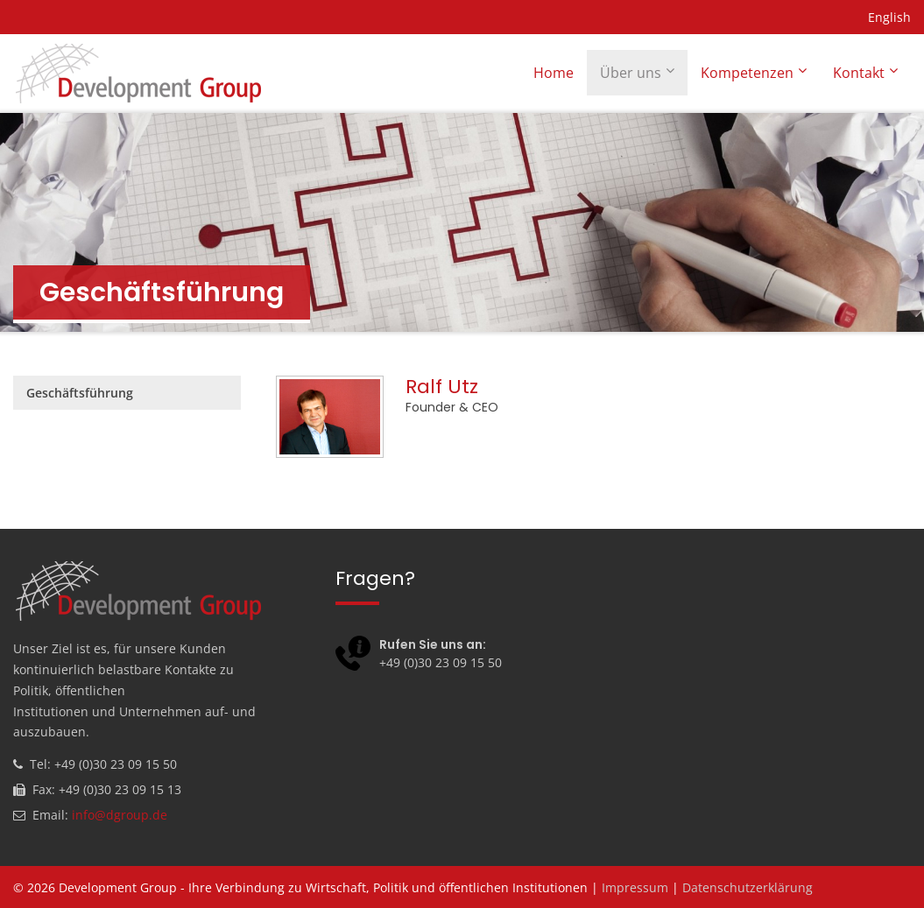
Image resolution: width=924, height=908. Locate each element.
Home (553, 72)
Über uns (630, 72)
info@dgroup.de (119, 814)
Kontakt (859, 72)
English (889, 17)
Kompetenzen (747, 72)
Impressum (635, 887)
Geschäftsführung (79, 392)
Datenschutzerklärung (747, 887)
